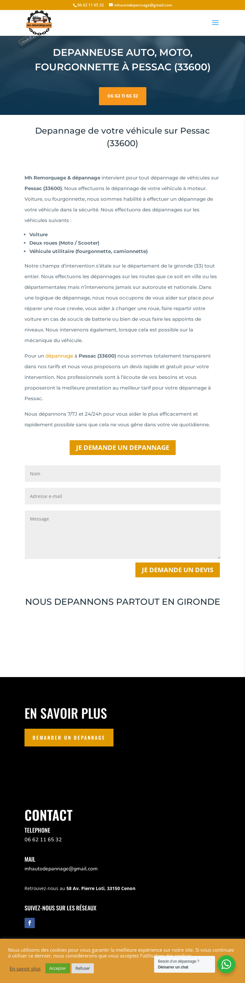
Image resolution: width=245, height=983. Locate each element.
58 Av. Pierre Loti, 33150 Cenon (100, 888)
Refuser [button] (82, 968)
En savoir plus (25, 968)
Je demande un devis (177, 569)
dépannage (59, 356)
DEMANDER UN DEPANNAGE (69, 737)
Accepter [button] (57, 968)
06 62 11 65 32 (122, 91)
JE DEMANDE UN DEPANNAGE (122, 447)
